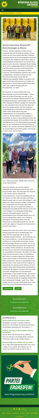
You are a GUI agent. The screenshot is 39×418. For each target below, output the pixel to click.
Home (3, 413)
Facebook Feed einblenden (19, 302)
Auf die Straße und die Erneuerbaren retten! (16, 320)
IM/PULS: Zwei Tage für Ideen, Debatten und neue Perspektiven (18, 331)
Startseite (19, 13)
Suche (28, 413)
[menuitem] (3, 413)
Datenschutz (19, 416)
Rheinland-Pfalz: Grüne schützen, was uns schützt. (18, 342)
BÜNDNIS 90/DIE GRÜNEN (28, 3)
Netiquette (15, 413)
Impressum (34, 413)
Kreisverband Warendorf (8, 13)
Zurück (18, 288)
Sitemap (22, 413)
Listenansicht (8, 288)
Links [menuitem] (23, 409)
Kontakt (8, 413)
